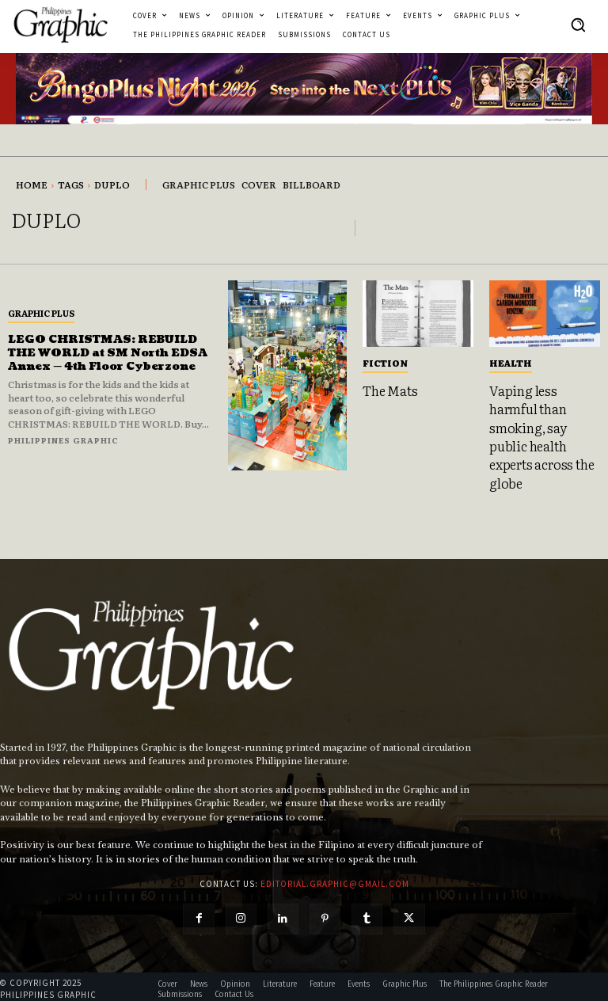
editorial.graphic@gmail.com (334, 879)
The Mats (389, 389)
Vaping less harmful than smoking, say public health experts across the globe (540, 434)
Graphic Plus (41, 306)
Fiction (385, 362)
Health (510, 362)
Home (32, 184)
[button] (578, 25)
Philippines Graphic (63, 446)
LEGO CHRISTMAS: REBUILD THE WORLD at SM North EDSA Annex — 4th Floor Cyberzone (107, 352)
